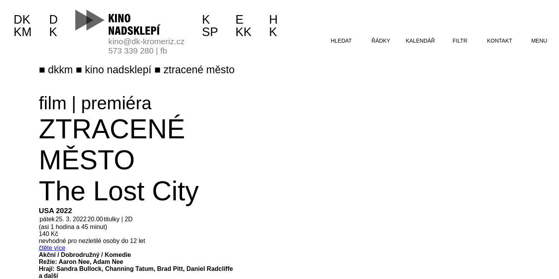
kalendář (420, 41)
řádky (381, 41)
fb (163, 50)
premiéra (116, 103)
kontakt (499, 41)
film (53, 103)
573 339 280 (131, 50)
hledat (341, 41)
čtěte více (52, 248)
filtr (460, 41)
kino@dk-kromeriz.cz (146, 41)
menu (539, 41)
